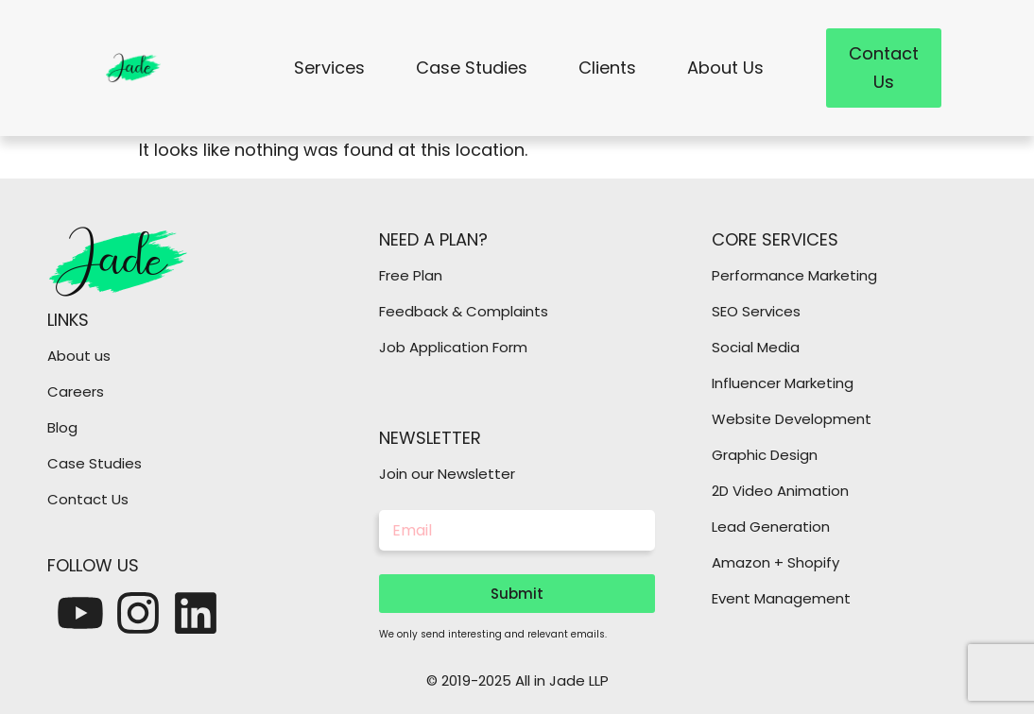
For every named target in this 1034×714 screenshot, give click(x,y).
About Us (725, 67)
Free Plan (410, 275)
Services (329, 67)
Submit (517, 594)
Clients (607, 67)
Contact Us (88, 499)
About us (79, 356)
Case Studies (471, 67)
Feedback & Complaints (463, 311)
